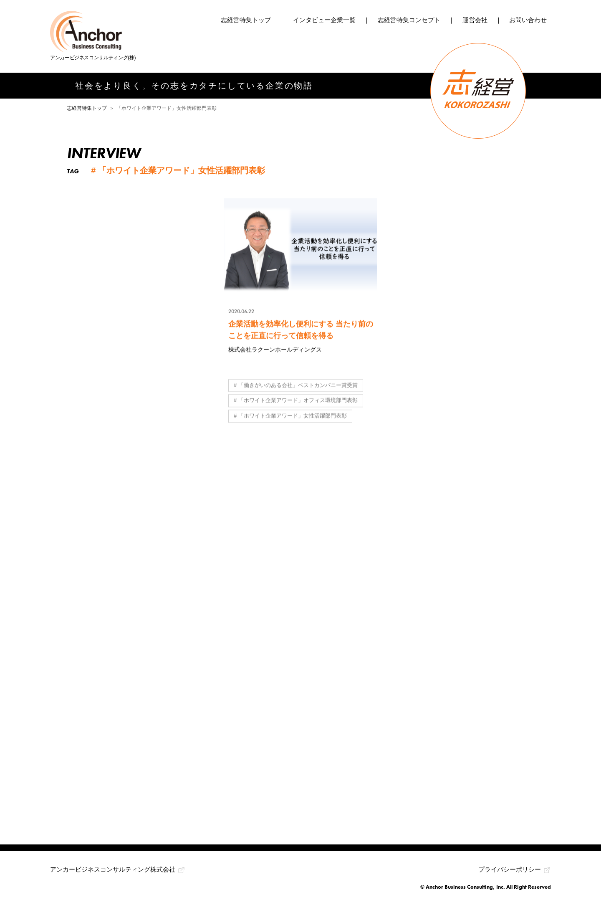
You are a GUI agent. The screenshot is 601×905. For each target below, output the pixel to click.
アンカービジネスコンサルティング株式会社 (112, 869)
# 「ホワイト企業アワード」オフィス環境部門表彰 (296, 401)
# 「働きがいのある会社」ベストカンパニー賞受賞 (296, 386)
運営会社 (474, 19)
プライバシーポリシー (509, 869)
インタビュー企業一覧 (324, 19)
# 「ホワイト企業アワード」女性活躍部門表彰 (290, 416)
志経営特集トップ (246, 19)
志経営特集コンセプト (409, 19)
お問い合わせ (528, 19)
